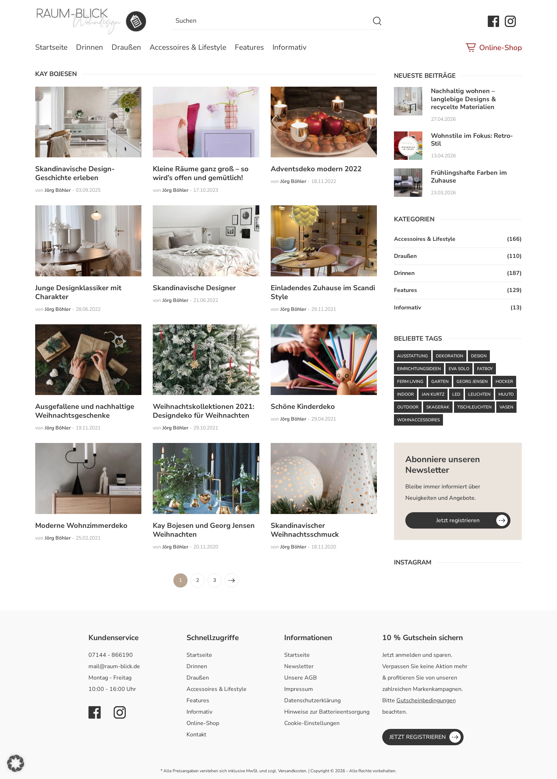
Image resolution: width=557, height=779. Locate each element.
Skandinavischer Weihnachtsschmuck (305, 530)
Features (249, 47)
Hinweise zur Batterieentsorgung (326, 712)
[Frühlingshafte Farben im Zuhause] (408, 182)
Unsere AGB (300, 678)
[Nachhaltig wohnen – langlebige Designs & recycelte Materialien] (408, 101)
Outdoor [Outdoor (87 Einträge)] (407, 407)
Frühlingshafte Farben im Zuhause (469, 177)
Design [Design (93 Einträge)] (479, 356)
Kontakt (196, 735)
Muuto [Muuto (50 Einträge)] (506, 394)
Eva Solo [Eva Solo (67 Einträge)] (459, 369)
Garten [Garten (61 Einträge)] (440, 381)
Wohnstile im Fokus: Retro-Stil (472, 140)
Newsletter (299, 666)
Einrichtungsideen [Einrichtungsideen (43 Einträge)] (419, 369)
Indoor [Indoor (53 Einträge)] (405, 394)
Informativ (289, 47)
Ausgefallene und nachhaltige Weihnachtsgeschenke (84, 411)
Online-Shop (500, 48)
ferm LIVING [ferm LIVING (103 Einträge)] (410, 381)
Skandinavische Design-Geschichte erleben (75, 173)
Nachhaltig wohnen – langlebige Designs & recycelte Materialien (463, 99)
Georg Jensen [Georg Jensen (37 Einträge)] (472, 381)
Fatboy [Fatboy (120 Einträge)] (485, 369)
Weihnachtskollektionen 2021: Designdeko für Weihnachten (203, 411)
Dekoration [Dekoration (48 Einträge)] (449, 356)
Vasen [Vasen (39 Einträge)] (506, 407)
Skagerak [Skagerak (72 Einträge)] (437, 407)
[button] (15, 763)
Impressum (298, 689)
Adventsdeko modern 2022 (316, 169)
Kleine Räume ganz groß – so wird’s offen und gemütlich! (201, 173)
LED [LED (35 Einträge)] (456, 394)
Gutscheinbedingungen (426, 700)
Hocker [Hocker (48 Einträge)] (504, 381)
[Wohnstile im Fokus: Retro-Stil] (408, 145)
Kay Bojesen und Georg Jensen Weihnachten (204, 530)
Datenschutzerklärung (312, 700)
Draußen (126, 47)
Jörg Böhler (58, 190)
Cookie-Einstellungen (312, 723)
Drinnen (89, 47)
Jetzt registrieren (458, 520)
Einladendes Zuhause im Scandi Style (323, 292)
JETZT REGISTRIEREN (417, 737)
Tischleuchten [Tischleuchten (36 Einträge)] (474, 407)
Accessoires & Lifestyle (188, 47)
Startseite (51, 47)
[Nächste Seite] (232, 580)
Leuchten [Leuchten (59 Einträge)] (479, 394)
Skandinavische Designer (194, 288)
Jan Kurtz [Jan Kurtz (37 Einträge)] (433, 394)
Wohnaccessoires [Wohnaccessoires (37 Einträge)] (418, 420)
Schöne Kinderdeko (303, 406)
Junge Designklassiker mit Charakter (78, 292)
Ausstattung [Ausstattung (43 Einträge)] (412, 356)
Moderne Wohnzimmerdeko (81, 525)
